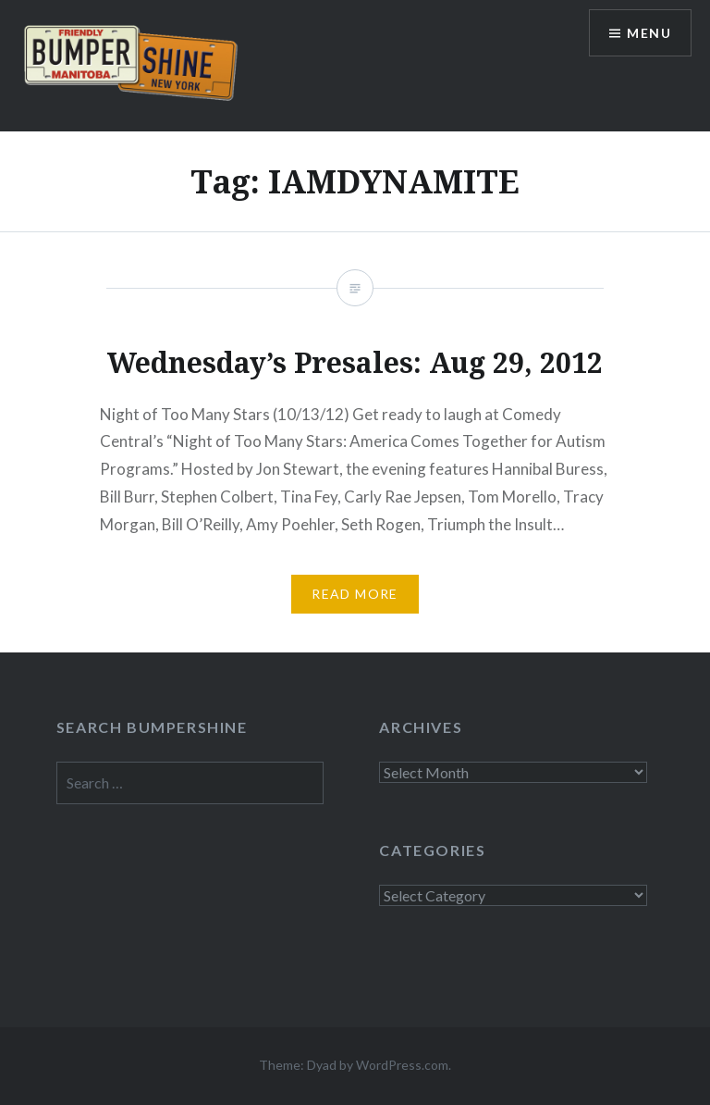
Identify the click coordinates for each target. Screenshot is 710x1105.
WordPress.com (402, 1065)
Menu (649, 33)
